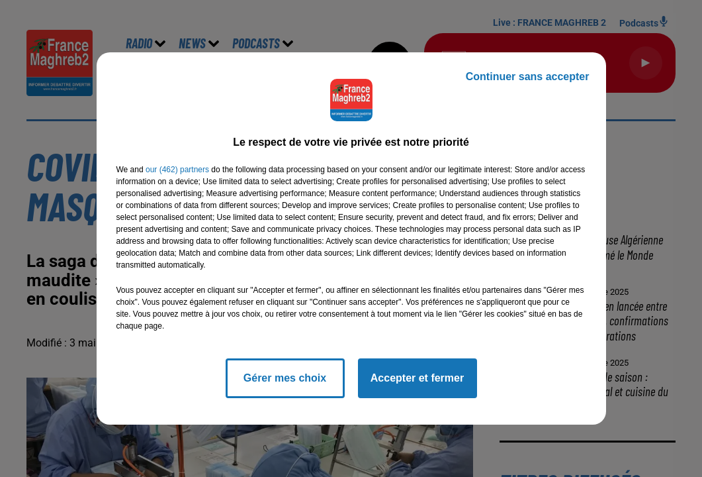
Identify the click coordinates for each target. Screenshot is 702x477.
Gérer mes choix (284, 378)
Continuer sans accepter (528, 76)
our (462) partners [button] (177, 169)
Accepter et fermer (417, 378)
